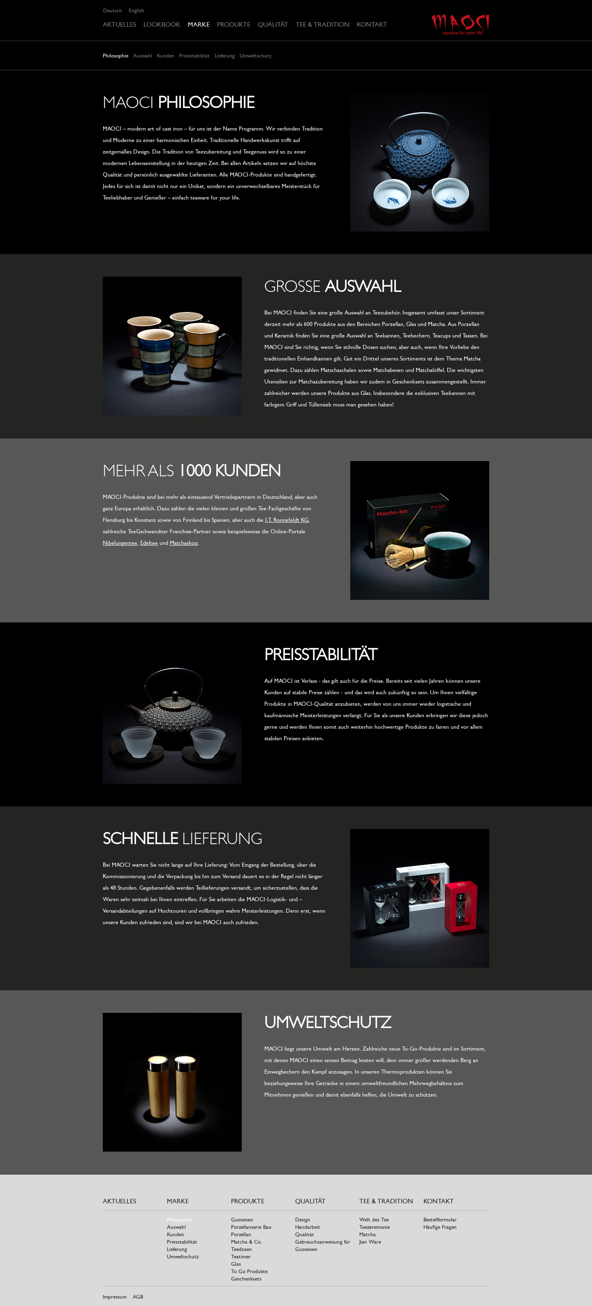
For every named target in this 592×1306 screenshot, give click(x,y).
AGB (138, 1297)
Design (302, 1219)
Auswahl (142, 56)
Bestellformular (440, 1219)
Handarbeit (307, 1227)
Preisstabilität (194, 56)
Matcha (367, 1234)
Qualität (273, 24)
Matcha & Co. (246, 1242)
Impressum (115, 1297)
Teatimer (241, 1256)
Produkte (233, 24)
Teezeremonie (374, 1227)
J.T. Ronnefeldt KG (286, 519)
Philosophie (115, 56)
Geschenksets (246, 1279)
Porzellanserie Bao (251, 1227)
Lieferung (225, 56)
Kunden (165, 56)
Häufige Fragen (440, 1227)
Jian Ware (370, 1242)
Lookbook (161, 24)
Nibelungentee (120, 542)
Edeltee (149, 542)
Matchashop (184, 542)
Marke (199, 24)
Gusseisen (242, 1219)
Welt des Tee (374, 1219)
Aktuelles (119, 24)
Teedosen (241, 1249)
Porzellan (241, 1234)
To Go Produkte (249, 1271)
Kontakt (372, 24)
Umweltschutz (255, 56)
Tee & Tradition (322, 24)
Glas (236, 1264)
